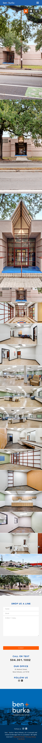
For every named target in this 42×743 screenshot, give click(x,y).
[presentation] (20, 642)
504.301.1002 (20, 660)
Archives (21, 739)
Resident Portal (19, 737)
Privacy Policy (31, 737)
